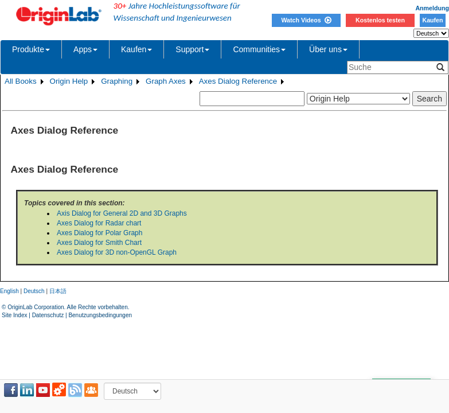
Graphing (116, 81)
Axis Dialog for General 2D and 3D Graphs (122, 213)
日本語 (58, 291)
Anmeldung (432, 8)
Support (192, 49)
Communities (259, 49)
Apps (85, 49)
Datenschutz (48, 315)
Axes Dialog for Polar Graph (99, 233)
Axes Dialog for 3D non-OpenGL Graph (117, 252)
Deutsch (34, 291)
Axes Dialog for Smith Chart (99, 243)
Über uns (328, 49)
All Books (21, 81)
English (9, 291)
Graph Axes (166, 81)
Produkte (31, 49)
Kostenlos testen (380, 20)
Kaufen (432, 20)
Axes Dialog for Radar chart (99, 223)
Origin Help (69, 81)
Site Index (14, 315)
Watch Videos (306, 20)
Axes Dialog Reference (238, 81)
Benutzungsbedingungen (100, 315)
